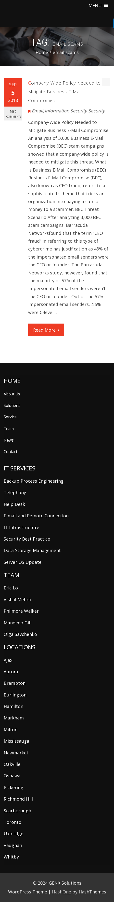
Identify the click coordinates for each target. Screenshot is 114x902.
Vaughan (13, 845)
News (9, 440)
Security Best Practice (27, 539)
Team (9, 428)
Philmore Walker (21, 611)
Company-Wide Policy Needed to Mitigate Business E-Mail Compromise (64, 91)
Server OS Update (22, 562)
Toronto (12, 822)
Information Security (66, 111)
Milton (10, 729)
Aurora (11, 671)
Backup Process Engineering (33, 481)
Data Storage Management (32, 550)
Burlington (15, 695)
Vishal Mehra (17, 599)
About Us (12, 394)
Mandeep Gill (17, 623)
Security (96, 111)
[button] (95, 5)
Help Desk (14, 504)
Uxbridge (13, 834)
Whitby (11, 857)
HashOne (61, 892)
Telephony (15, 492)
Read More (46, 330)
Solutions (12, 405)
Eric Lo (11, 588)
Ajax (8, 660)
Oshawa (12, 776)
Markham (14, 718)
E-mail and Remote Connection (36, 516)
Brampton (14, 683)
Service (10, 417)
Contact (10, 451)
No (14, 114)
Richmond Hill (18, 799)
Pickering (13, 787)
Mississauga (16, 741)
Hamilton (13, 706)
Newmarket (16, 753)
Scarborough (17, 811)
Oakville (12, 764)
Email (37, 111)
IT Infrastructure (21, 527)
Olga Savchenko (20, 634)
